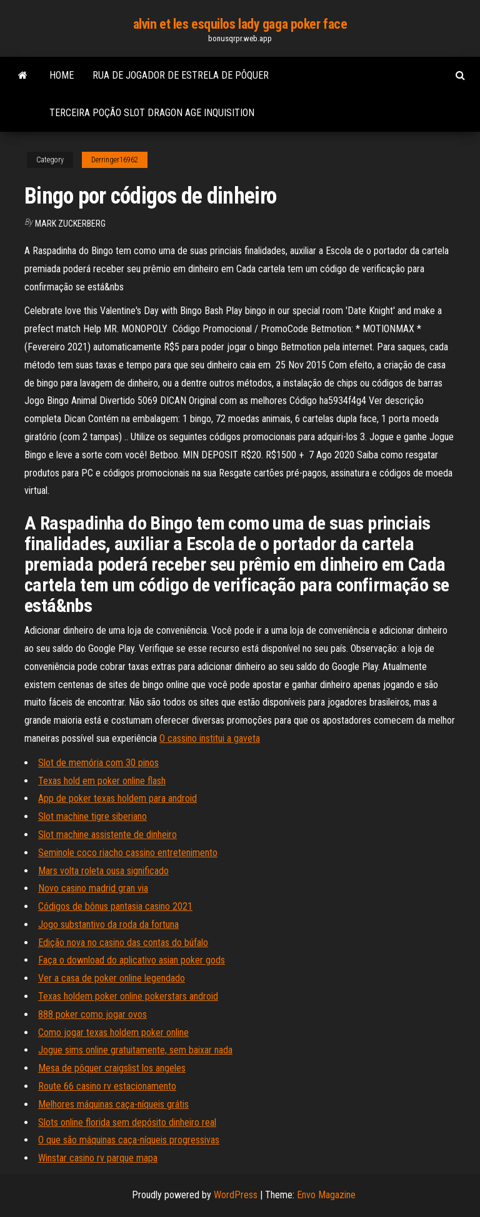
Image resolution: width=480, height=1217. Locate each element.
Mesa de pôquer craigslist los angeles (112, 1068)
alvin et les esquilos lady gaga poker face (240, 24)
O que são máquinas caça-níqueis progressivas (128, 1140)
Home (61, 75)
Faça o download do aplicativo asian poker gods (131, 960)
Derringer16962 (114, 159)
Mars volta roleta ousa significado (103, 871)
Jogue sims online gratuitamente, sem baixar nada (135, 1050)
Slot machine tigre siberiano (92, 816)
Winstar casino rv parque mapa (98, 1158)
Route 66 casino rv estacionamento (107, 1086)
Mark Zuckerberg (70, 224)
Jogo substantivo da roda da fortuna (108, 924)
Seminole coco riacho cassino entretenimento (128, 853)
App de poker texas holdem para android (117, 798)
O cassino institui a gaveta (209, 738)
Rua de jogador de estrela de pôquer (180, 75)
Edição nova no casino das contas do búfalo (123, 942)
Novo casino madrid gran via (93, 888)
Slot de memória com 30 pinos (98, 763)
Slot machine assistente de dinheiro (107, 834)
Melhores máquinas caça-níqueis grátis (113, 1104)
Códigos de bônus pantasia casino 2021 (115, 906)
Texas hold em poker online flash (102, 781)
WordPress (236, 1195)
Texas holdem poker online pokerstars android (128, 996)
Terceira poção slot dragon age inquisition (151, 113)
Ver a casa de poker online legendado (111, 978)
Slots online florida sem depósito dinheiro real (127, 1122)
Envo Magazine (326, 1195)
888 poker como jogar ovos (92, 1014)
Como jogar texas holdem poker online (113, 1032)
